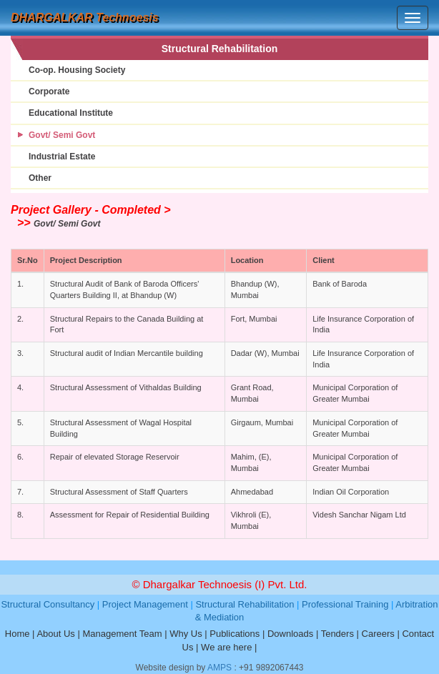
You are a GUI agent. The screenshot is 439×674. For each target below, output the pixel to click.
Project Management (145, 604)
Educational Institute (71, 113)
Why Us (185, 633)
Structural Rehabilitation (244, 604)
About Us (55, 633)
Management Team (122, 633)
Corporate (49, 91)
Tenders (337, 633)
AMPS (219, 668)
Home (17, 633)
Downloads (290, 633)
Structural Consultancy (47, 604)
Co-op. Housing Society (77, 70)
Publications (234, 633)
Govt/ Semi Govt (62, 135)
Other (40, 178)
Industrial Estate (62, 157)
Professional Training (345, 604)
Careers (378, 633)
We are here (226, 647)
